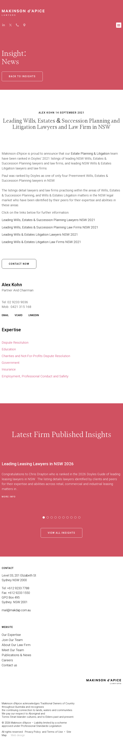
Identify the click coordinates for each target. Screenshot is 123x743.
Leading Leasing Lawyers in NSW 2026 (38, 463)
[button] (118, 25)
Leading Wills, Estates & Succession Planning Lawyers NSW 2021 (48, 220)
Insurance (9, 369)
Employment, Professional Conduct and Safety (35, 376)
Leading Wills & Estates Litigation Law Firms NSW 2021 (41, 242)
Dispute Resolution (15, 342)
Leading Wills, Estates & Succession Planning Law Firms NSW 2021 (50, 227)
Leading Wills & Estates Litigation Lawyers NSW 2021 (40, 234)
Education (9, 349)
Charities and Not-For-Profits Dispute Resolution (36, 356)
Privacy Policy (33, 731)
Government (10, 363)
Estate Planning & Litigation (90, 153)
